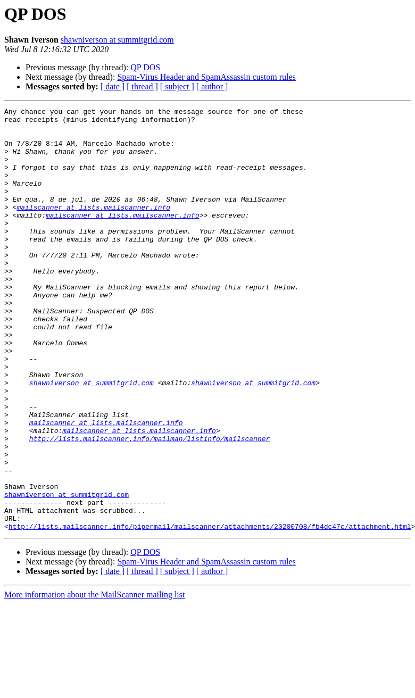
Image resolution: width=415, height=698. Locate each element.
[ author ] (212, 86)
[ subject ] (177, 86)
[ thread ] (142, 86)
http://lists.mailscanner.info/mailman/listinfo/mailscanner (149, 505)
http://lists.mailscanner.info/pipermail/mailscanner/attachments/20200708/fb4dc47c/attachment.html (210, 611)
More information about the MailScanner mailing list (94, 679)
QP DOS (145, 67)
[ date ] (112, 86)
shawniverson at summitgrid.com (117, 39)
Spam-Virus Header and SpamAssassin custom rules (206, 76)
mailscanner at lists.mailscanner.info (93, 227)
